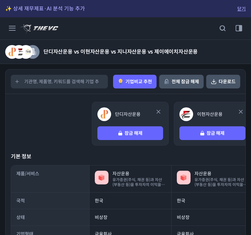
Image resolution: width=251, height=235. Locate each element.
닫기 (241, 9)
